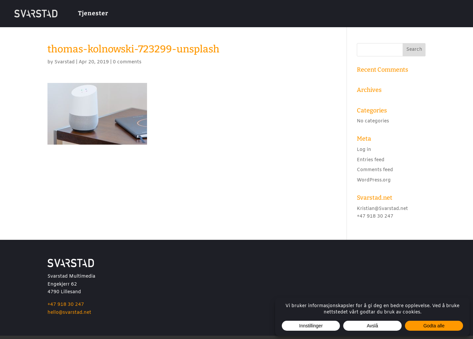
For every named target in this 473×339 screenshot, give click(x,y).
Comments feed (375, 173)
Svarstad (64, 65)
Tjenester (93, 13)
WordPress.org (374, 183)
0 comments (127, 65)
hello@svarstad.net (69, 316)
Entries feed (370, 163)
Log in (364, 153)
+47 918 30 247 (65, 308)
